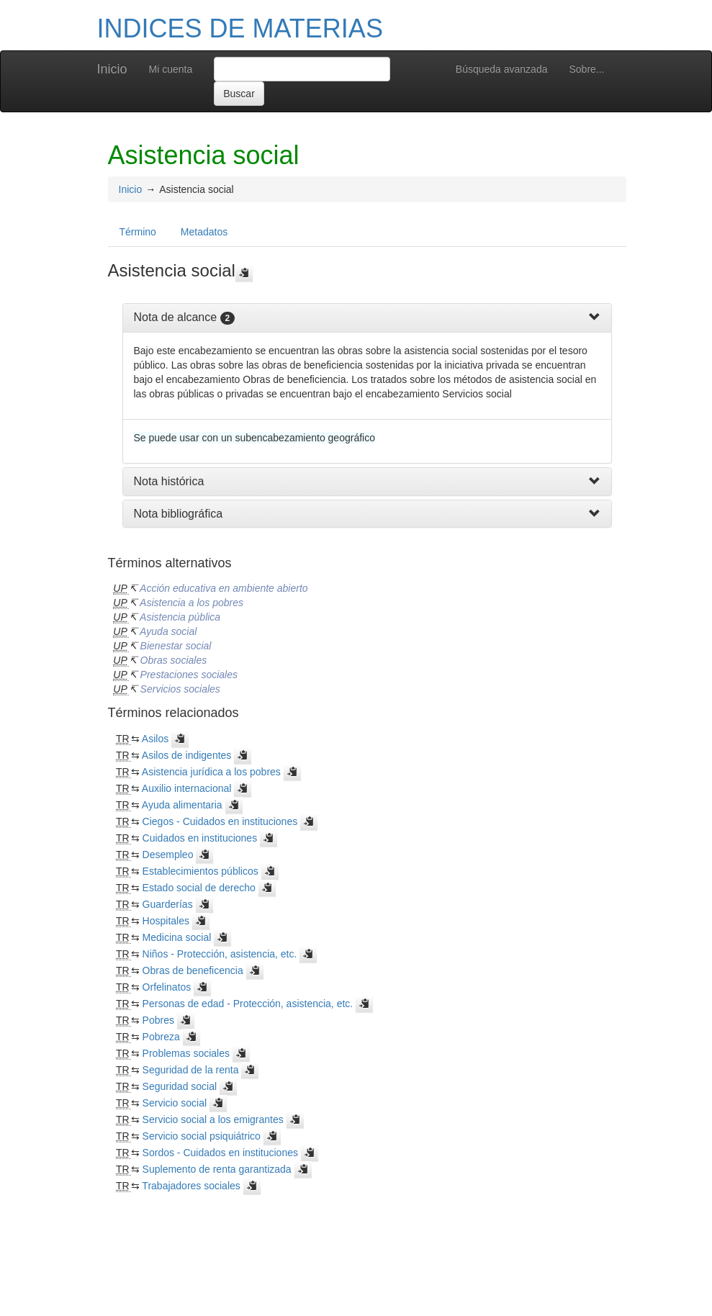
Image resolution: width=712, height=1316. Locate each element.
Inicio (112, 69)
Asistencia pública (180, 617)
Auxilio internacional (187, 788)
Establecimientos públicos (200, 871)
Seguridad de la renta (191, 1070)
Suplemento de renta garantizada (217, 1169)
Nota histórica (169, 481)
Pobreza (161, 1036)
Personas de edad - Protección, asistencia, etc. (248, 1003)
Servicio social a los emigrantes (213, 1119)
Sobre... (586, 69)
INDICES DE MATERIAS (240, 28)
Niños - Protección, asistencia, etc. (220, 954)
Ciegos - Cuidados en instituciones (220, 821)
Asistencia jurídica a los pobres (211, 772)
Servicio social (175, 1103)
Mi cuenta (171, 69)
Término (138, 232)
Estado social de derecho (199, 887)
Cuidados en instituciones (200, 838)
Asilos (155, 738)
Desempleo (168, 854)
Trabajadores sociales (191, 1185)
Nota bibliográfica (178, 514)
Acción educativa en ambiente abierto (223, 588)
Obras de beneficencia (193, 970)
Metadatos (204, 232)
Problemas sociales (186, 1053)
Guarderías (168, 904)
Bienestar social (176, 646)
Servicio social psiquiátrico (202, 1136)
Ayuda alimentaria (182, 805)
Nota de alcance (175, 317)
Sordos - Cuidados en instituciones (220, 1152)
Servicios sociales (180, 689)
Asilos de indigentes (187, 755)
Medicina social (177, 937)
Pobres (158, 1020)
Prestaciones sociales (189, 674)
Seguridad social (180, 1086)
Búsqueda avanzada (502, 69)
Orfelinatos (167, 987)
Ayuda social (168, 631)
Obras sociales (173, 660)
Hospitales (166, 921)
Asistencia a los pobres (191, 602)
